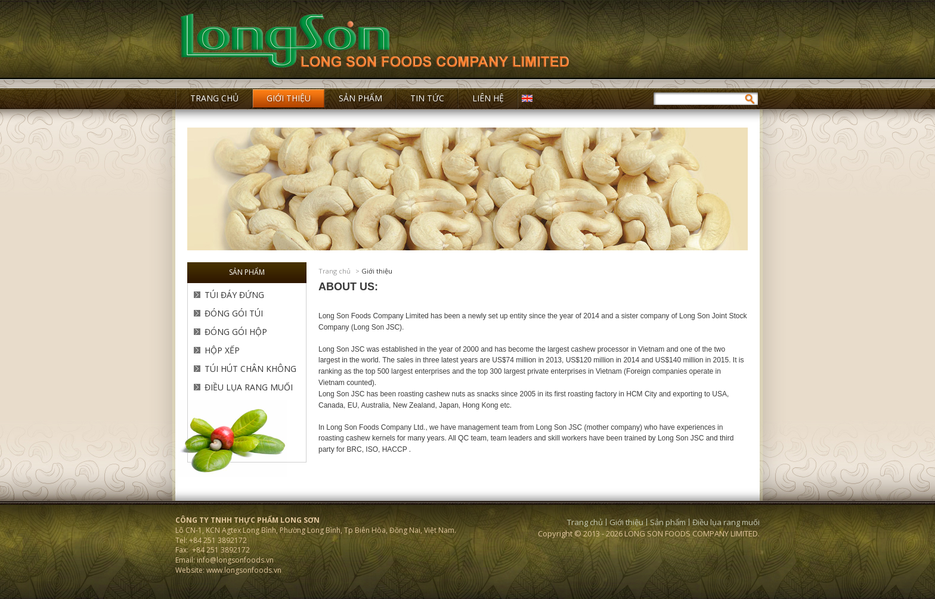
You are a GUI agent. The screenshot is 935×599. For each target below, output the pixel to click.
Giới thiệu (376, 270)
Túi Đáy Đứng (234, 294)
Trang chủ (334, 270)
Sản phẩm (668, 522)
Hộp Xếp (222, 350)
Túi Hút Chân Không (250, 368)
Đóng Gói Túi (234, 313)
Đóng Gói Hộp (236, 331)
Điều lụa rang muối (249, 387)
